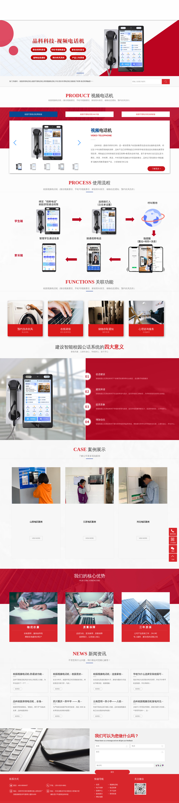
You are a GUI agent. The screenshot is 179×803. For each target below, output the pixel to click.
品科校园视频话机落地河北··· (148, 699)
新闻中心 (112, 12)
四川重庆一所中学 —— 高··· (67, 699)
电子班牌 (81, 12)
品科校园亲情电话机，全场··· (28, 699)
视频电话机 (65, 12)
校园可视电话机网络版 (33, 115)
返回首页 (137, 2)
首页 (49, 12)
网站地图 (99, 796)
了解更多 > (165, 169)
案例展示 (144, 12)
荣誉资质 (159, 12)
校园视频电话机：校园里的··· (68, 671)
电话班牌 (96, 12)
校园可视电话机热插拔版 (145, 115)
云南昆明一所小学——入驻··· (108, 699)
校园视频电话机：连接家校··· (108, 671)
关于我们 (146, 2)
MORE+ (17, 686)
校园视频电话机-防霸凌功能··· (28, 671)
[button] (71, 142)
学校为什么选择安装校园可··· (148, 671)
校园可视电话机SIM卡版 (89, 115)
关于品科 (128, 12)
